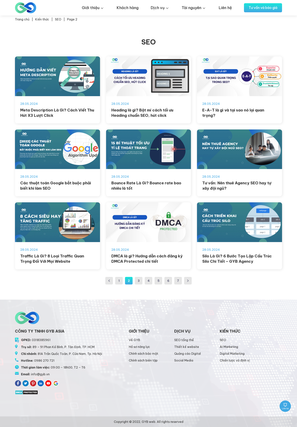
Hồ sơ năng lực (139, 347)
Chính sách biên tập (143, 360)
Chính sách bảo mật (143, 353)
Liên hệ (225, 7)
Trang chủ (22, 19)
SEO (58, 19)
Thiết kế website (186, 347)
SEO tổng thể (184, 340)
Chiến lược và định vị (235, 360)
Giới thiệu (90, 7)
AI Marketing (229, 347)
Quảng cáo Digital (187, 353)
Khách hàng (127, 7)
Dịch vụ (158, 7)
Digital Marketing (232, 353)
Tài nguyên (191, 7)
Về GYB (134, 340)
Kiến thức (42, 19)
